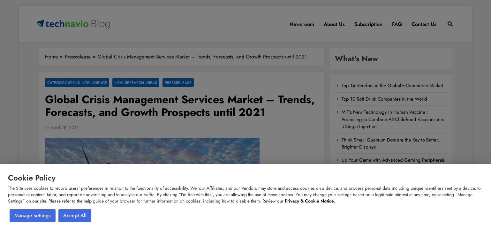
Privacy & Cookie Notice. (310, 201)
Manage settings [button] (32, 215)
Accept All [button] (75, 215)
